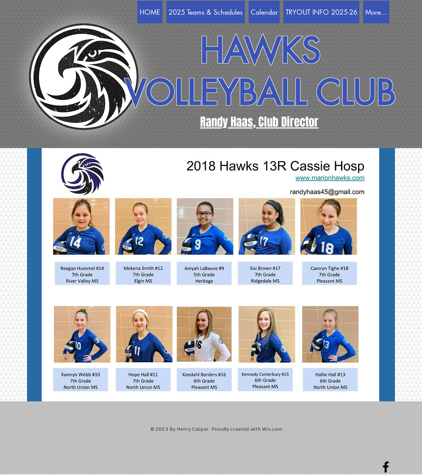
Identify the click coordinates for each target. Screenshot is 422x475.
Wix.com (272, 429)
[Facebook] (385, 467)
